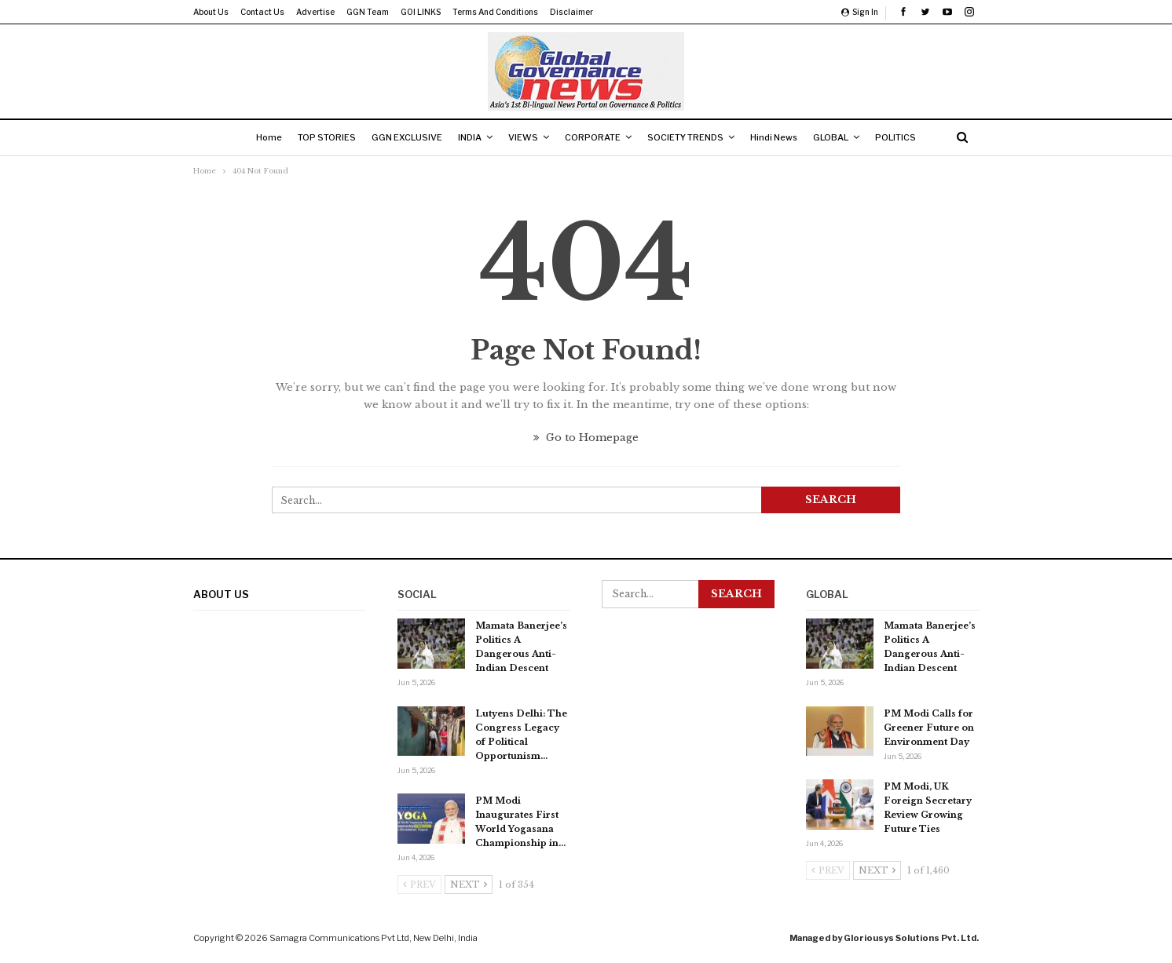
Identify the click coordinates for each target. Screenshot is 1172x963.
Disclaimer (571, 11)
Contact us (262, 11)
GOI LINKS (421, 11)
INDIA (465, 137)
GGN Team (367, 11)
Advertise (315, 11)
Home (255, 137)
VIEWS (522, 137)
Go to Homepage (586, 437)
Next (468, 884)
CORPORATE (594, 137)
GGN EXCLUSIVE (399, 137)
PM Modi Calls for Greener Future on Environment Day (929, 727)
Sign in (859, 11)
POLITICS (909, 137)
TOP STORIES (316, 137)
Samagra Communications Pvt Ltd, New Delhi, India (373, 937)
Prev (419, 884)
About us (211, 11)
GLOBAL (841, 137)
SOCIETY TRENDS (690, 137)
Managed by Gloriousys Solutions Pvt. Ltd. (884, 937)
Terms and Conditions (495, 11)
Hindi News (781, 137)
